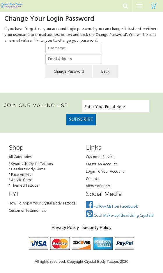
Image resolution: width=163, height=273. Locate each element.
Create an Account (101, 164)
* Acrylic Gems (20, 180)
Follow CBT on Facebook (112, 206)
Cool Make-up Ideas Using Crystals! (120, 215)
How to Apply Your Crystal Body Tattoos (42, 203)
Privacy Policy (65, 228)
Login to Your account (105, 172)
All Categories (20, 157)
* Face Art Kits (20, 175)
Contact (92, 179)
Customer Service (100, 157)
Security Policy (97, 228)
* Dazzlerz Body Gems (27, 169)
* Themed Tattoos (23, 186)
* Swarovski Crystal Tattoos (31, 164)
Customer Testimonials (27, 211)
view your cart (98, 186)
